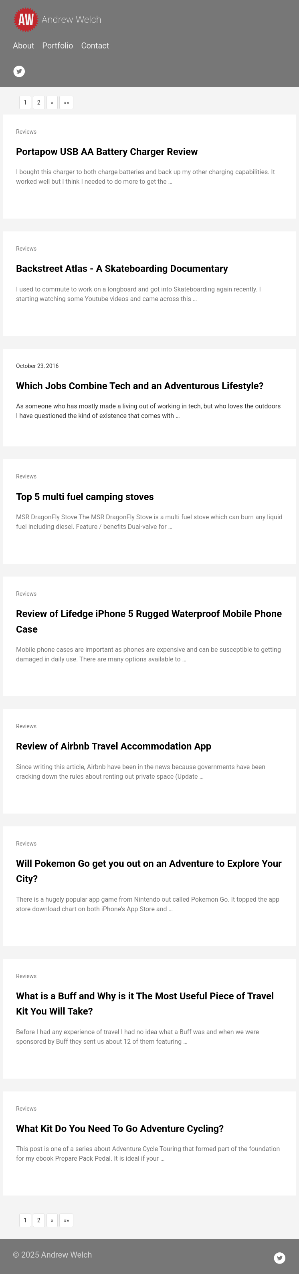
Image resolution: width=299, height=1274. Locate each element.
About (23, 45)
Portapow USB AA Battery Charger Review (107, 151)
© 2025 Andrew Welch (52, 1255)
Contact (95, 45)
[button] (52, 102)
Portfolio (57, 45)
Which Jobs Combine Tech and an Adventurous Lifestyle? (140, 386)
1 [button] (25, 102)
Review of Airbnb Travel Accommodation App (113, 746)
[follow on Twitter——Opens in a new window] (21, 69)
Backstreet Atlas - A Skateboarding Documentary (122, 268)
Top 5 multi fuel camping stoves (85, 496)
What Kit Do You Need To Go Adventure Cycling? (120, 1128)
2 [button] (38, 102)
